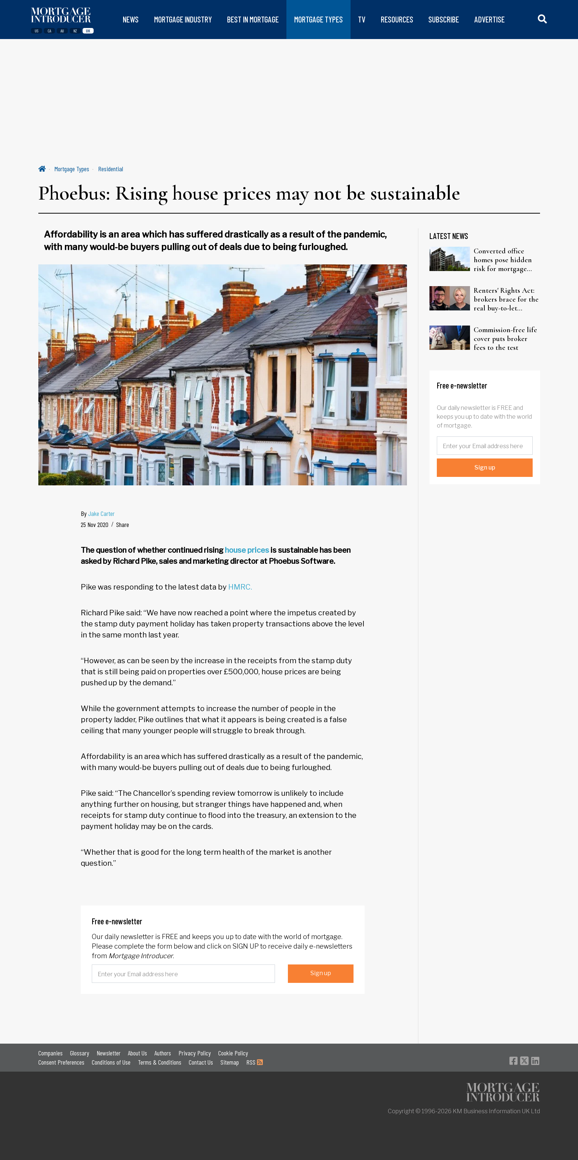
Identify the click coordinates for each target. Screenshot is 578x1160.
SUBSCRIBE (443, 19)
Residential (110, 169)
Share (122, 524)
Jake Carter (101, 513)
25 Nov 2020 (94, 524)
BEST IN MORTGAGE (253, 19)
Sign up (320, 973)
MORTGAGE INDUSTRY (183, 19)
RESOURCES (397, 19)
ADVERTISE (489, 19)
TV (361, 19)
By (98, 513)
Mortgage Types (72, 169)
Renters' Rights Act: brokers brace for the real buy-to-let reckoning (506, 299)
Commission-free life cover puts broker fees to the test (505, 339)
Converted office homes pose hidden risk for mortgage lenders (503, 260)
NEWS (131, 19)
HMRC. (240, 587)
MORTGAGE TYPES (318, 19)
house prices (247, 550)
